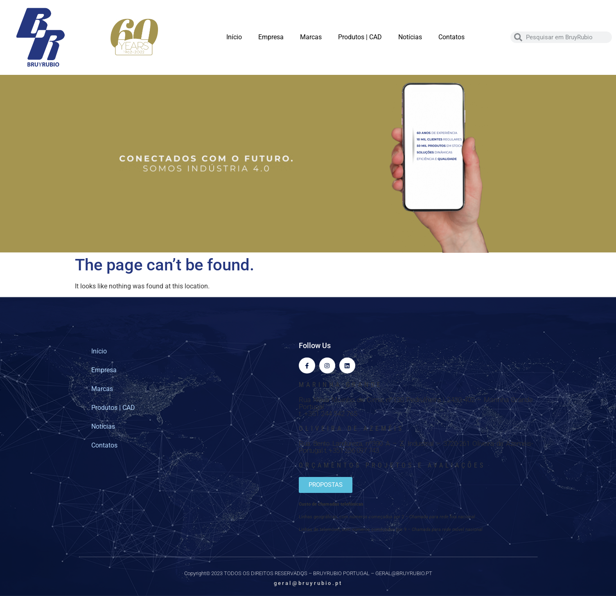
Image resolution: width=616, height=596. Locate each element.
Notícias (410, 37)
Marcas (311, 37)
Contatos (451, 37)
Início (234, 37)
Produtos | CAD (360, 37)
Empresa (271, 37)
